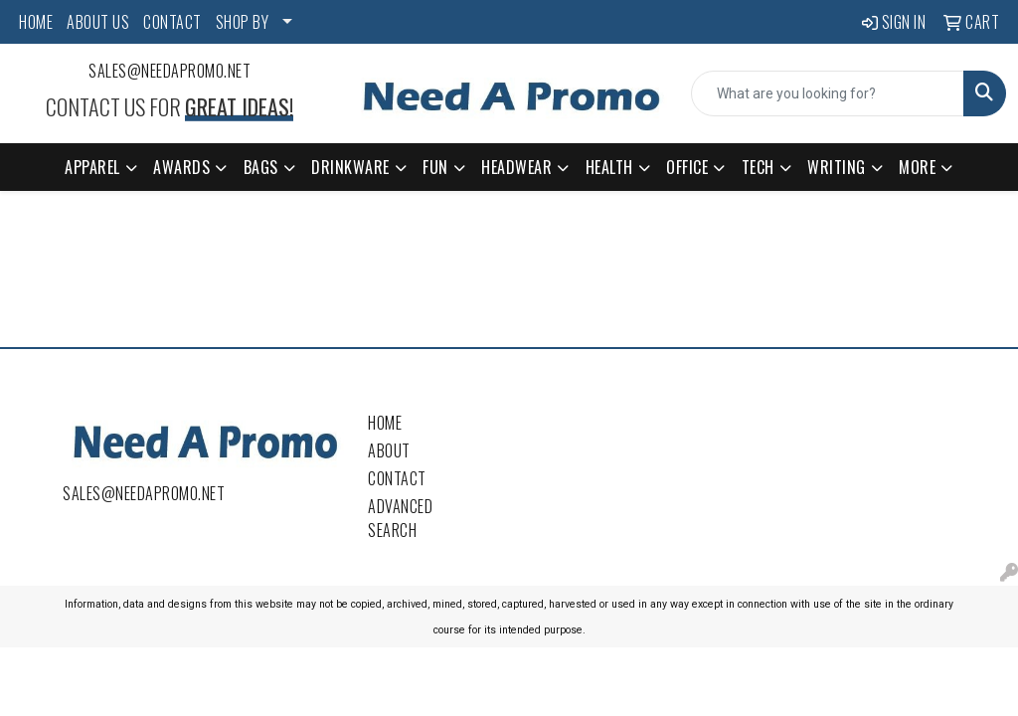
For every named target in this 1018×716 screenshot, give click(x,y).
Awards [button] (181, 167)
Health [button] (609, 167)
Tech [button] (758, 167)
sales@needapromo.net (169, 71)
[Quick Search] (827, 93)
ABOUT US (98, 22)
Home (385, 423)
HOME (36, 22)
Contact (397, 478)
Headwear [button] (516, 167)
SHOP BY (242, 22)
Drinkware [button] (350, 167)
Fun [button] (435, 167)
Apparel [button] (92, 167)
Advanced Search (400, 518)
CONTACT (172, 22)
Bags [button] (261, 167)
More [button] (917, 167)
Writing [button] (836, 167)
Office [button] (687, 167)
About (389, 450)
